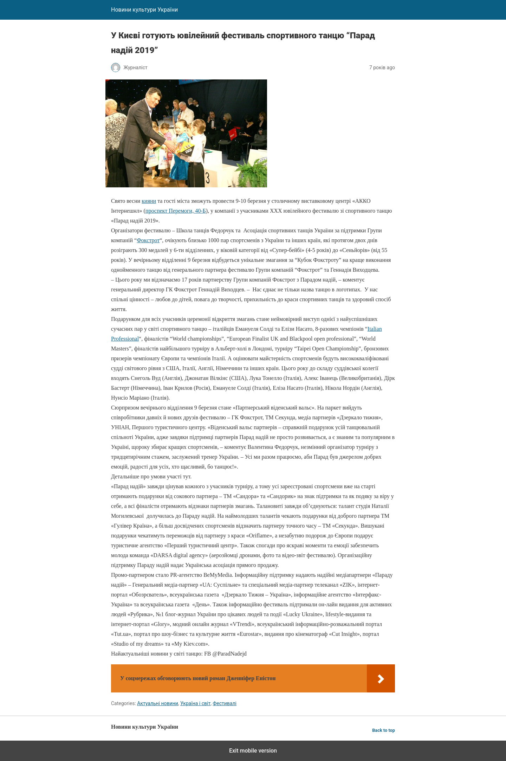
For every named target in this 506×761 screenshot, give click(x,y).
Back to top (383, 730)
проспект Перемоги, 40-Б (175, 211)
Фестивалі (224, 703)
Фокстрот (148, 240)
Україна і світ (195, 703)
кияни (149, 201)
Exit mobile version (253, 750)
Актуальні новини (157, 703)
